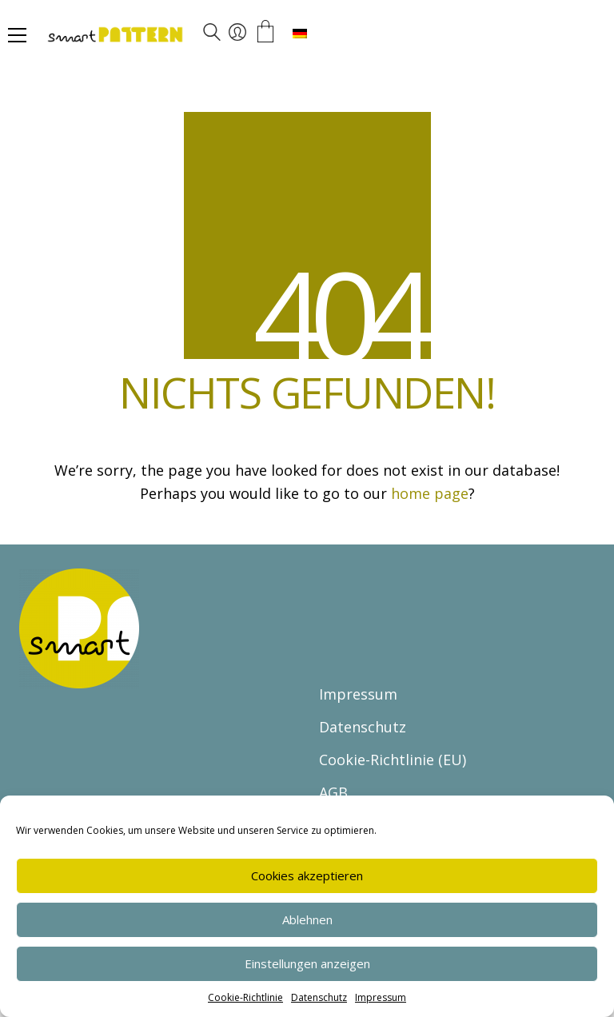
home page (429, 493)
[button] (17, 35)
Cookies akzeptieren (307, 875)
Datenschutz (319, 997)
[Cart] (265, 32)
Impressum (380, 997)
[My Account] (237, 33)
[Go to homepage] (163, 36)
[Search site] (212, 34)
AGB (333, 792)
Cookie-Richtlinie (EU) (392, 759)
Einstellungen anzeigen (307, 963)
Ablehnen (307, 919)
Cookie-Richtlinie (245, 997)
